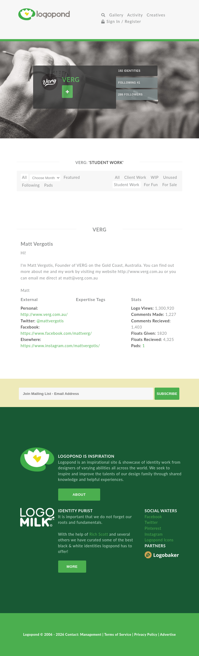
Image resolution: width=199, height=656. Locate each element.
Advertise (168, 635)
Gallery (116, 15)
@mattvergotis (50, 320)
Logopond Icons (159, 540)
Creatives (156, 15)
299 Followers (130, 94)
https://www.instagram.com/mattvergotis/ (60, 345)
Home (58, 14)
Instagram (154, 534)
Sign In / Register (121, 21)
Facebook (153, 516)
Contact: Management (83, 635)
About (78, 495)
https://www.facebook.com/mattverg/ (56, 333)
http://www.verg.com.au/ (44, 314)
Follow (67, 91)
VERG (70, 79)
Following (31, 185)
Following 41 (129, 82)
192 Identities (129, 70)
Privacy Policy (146, 635)
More (71, 567)
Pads (48, 185)
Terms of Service (118, 635)
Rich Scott (99, 534)
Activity (135, 15)
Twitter (151, 522)
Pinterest (153, 528)
